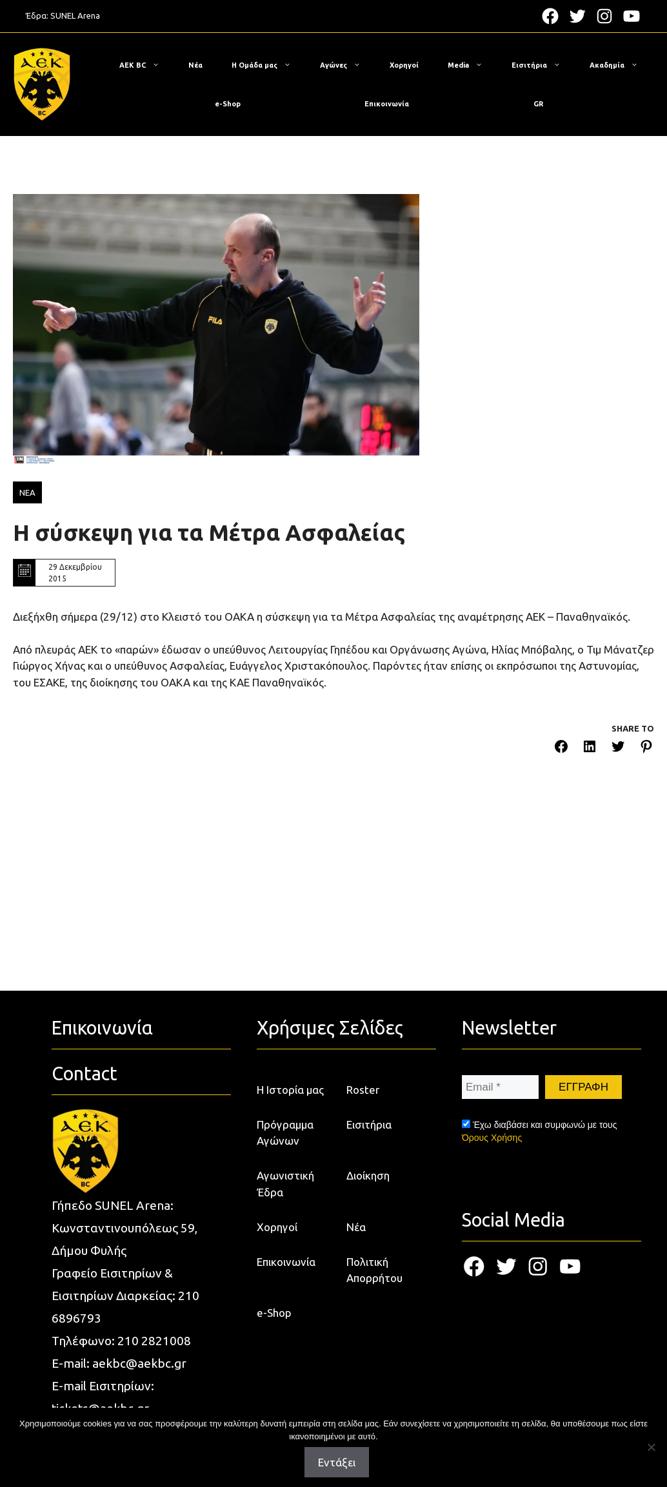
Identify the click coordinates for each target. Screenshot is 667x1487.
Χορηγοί (404, 65)
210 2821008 (154, 1341)
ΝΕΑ (27, 492)
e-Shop (228, 104)
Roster (362, 1090)
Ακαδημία (620, 65)
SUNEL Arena (75, 15)
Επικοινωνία (386, 104)
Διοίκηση (368, 1175)
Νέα (195, 65)
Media (471, 65)
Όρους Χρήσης (492, 1137)
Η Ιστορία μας (290, 1090)
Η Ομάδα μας (268, 65)
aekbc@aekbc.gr (139, 1363)
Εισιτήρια (542, 65)
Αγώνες (346, 65)
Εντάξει (336, 1462)
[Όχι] (650, 1447)
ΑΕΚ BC (145, 65)
